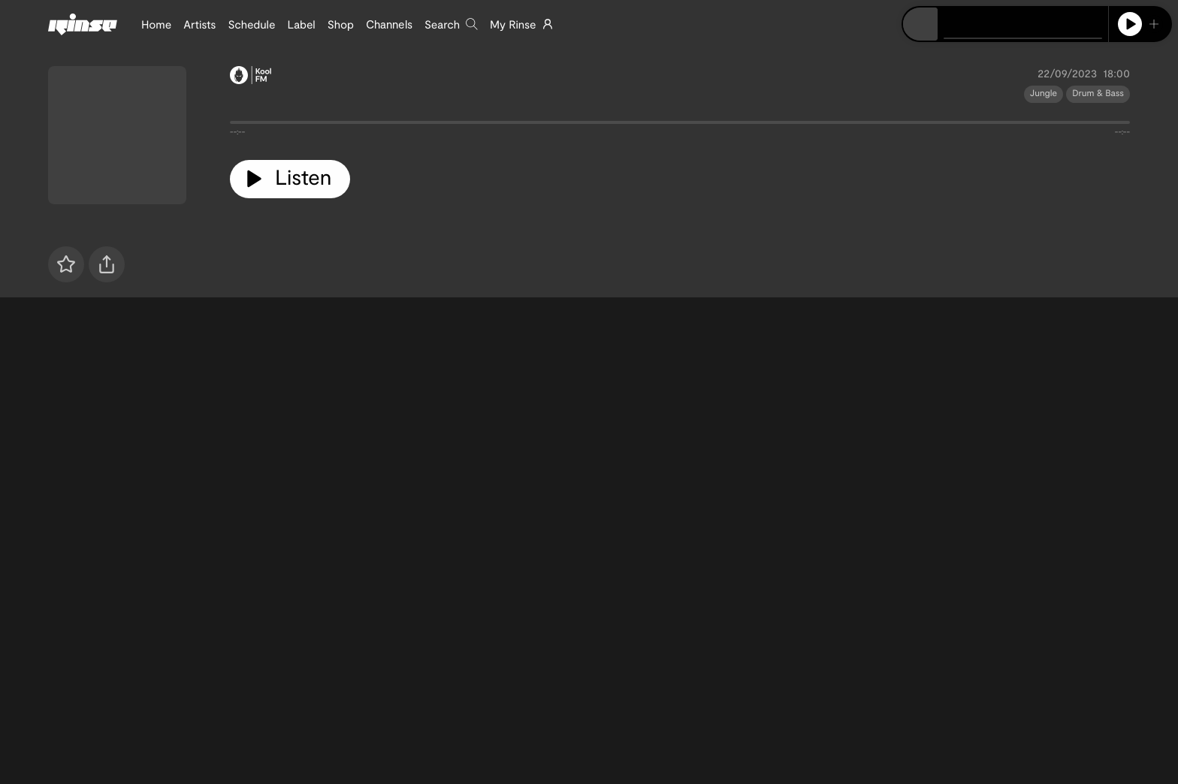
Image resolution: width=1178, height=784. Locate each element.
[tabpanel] (680, 125)
